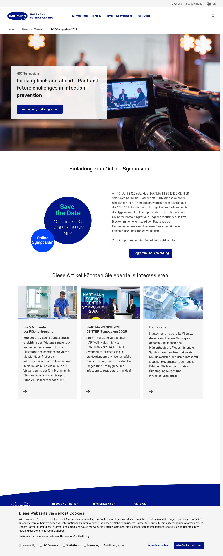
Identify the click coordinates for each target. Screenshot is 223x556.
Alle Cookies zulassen (189, 545)
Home (10, 29)
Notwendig (29, 545)
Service (144, 16)
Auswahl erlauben (158, 545)
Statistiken (72, 545)
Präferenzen (51, 545)
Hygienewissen (119, 16)
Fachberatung (194, 3)
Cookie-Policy (81, 536)
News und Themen (86, 16)
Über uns (177, 3)
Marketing (93, 545)
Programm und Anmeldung (151, 253)
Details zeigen (112, 545)
